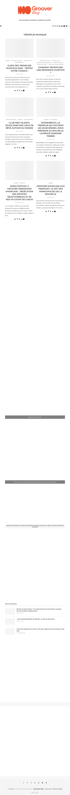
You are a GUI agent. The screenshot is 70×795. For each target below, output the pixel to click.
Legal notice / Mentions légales (53, 789)
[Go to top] (34, 793)
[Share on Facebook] (17, 90)
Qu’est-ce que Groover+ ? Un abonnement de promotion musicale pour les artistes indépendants (39, 610)
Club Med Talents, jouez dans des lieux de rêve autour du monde (19, 125)
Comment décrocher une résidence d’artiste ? (51, 70)
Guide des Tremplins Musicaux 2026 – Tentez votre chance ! (19, 68)
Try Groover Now (38, 789)
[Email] (64, 26)
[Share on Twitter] (19, 90)
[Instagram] (57, 26)
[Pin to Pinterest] (21, 90)
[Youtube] (62, 26)
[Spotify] (66, 26)
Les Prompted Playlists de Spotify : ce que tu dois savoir (36, 619)
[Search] (69, 26)
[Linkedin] (59, 26)
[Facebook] (52, 26)
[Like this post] (15, 90)
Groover (11, 789)
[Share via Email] (23, 90)
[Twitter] (55, 26)
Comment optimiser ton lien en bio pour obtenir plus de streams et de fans (40, 630)
